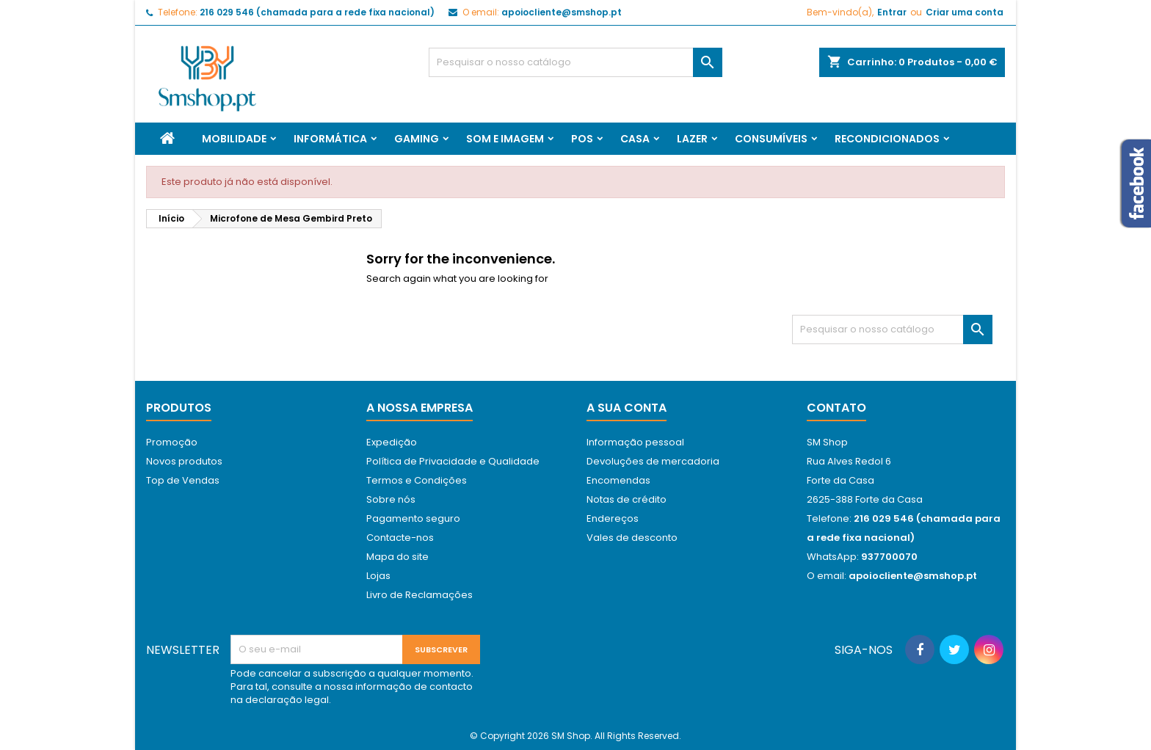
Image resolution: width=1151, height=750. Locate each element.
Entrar (892, 12)
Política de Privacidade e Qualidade (453, 461)
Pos (582, 138)
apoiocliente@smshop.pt (561, 12)
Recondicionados (887, 138)
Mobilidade (234, 138)
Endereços (613, 518)
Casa (635, 138)
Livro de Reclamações (419, 595)
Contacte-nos (400, 538)
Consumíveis (771, 138)
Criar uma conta (964, 12)
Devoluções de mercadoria (653, 461)
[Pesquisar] (575, 62)
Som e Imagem (505, 138)
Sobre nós (390, 499)
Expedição (391, 442)
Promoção (171, 442)
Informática (330, 138)
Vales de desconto (632, 538)
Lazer (692, 138)
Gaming (416, 138)
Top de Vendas (182, 480)
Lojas (378, 576)
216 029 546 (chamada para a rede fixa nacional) (317, 12)
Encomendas (618, 480)
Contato (836, 407)
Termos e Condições (416, 480)
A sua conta (627, 407)
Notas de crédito (627, 499)
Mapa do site (397, 557)
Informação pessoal (635, 442)
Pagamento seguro (413, 518)
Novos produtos (184, 461)
